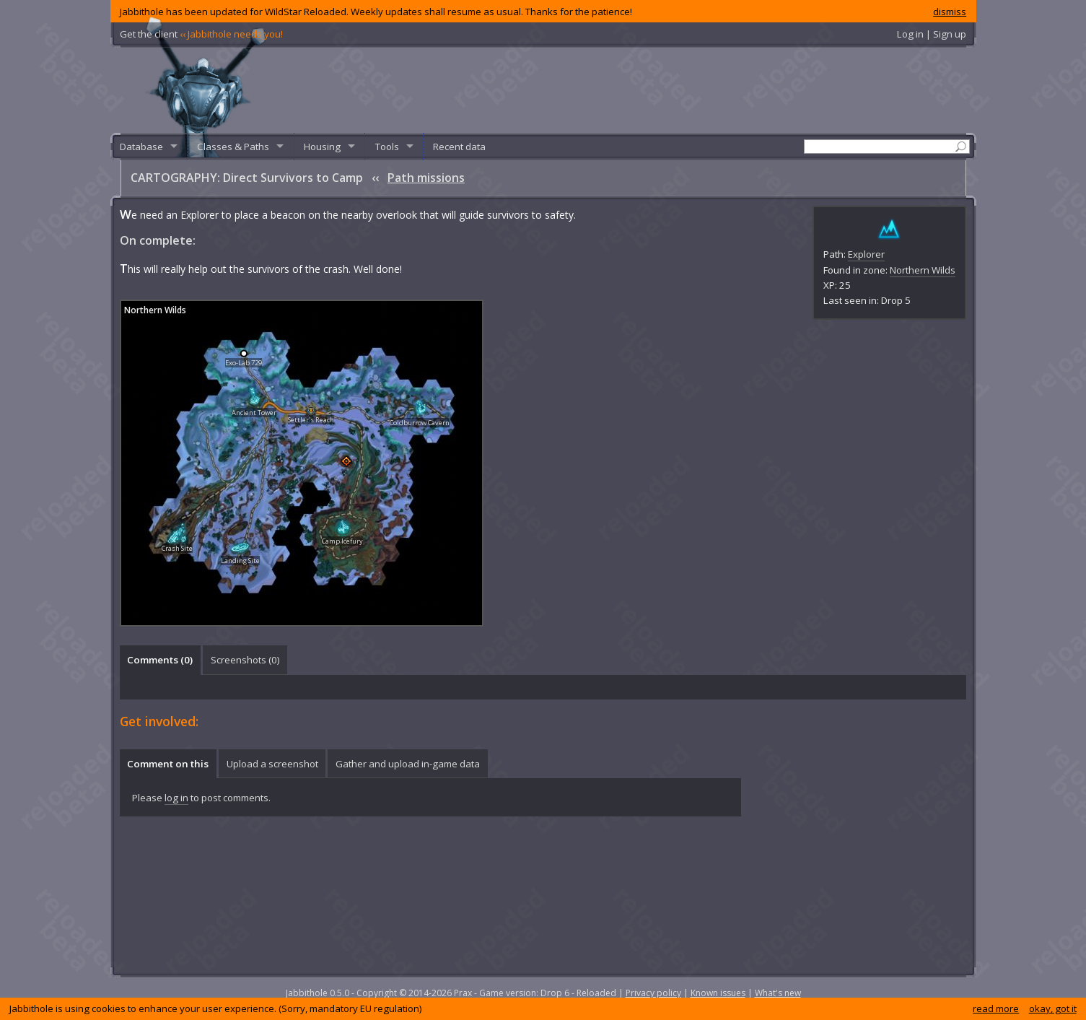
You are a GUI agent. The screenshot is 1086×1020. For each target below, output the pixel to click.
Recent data (459, 146)
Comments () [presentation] (160, 659)
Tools (387, 146)
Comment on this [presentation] (168, 763)
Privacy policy (653, 993)
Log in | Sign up (931, 33)
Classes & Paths (233, 146)
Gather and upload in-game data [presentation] (408, 763)
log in (176, 797)
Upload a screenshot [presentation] (272, 763)
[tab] (160, 659)
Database (141, 146)
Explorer (866, 254)
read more (996, 1008)
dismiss (949, 11)
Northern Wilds (922, 269)
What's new (778, 993)
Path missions (426, 178)
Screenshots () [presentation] (245, 659)
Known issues (718, 993)
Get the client (201, 33)
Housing (322, 146)
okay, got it (1053, 1008)
